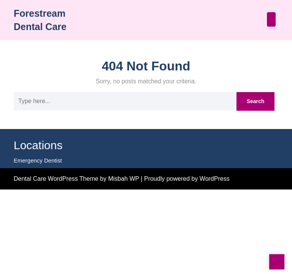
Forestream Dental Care (52, 18)
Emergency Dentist (37, 175)
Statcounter (15, 194)
